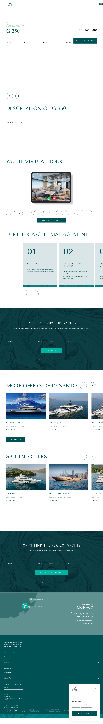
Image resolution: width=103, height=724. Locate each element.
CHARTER (47, 3)
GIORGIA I (96, 499)
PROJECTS (53, 3)
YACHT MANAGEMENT (74, 3)
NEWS (81, 3)
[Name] (21, 347)
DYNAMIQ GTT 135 (57, 429)
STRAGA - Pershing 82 (59, 499)
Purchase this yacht (85, 41)
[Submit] (22, 693)
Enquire (51, 356)
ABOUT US (87, 3)
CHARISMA (11, 499)
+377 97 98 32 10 (84, 623)
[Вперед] (18, 96)
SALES (42, 3)
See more (16, 445)
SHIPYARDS (59, 3)
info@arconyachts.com (81, 619)
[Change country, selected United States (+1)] (47, 347)
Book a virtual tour (51, 226)
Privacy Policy (62, 365)
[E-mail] (81, 347)
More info (29, 288)
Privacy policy (68, 716)
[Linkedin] (16, 716)
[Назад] (9, 96)
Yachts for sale (15, 11)
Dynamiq (22, 11)
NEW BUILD (65, 3)
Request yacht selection (51, 578)
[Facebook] (6, 716)
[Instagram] (11, 716)
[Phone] (51, 347)
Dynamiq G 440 (13, 429)
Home (7, 11)
